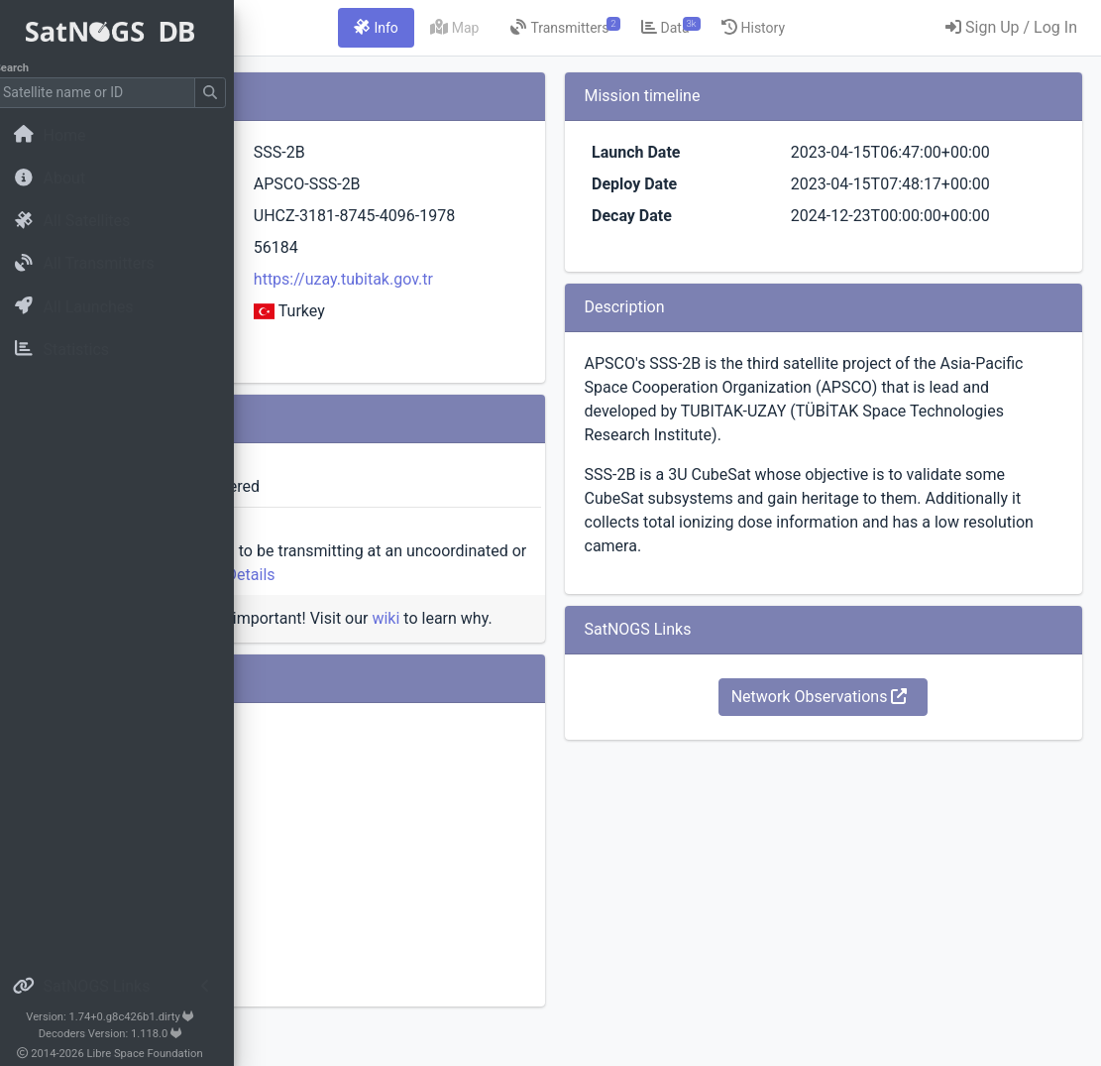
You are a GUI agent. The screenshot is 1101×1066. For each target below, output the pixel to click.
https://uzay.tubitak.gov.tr (539, 303)
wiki (633, 642)
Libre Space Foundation (159, 1053)
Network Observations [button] (881, 815)
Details (623, 598)
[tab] (499, 28)
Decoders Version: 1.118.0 (124, 1033)
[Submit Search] (224, 92)
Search (25, 67)
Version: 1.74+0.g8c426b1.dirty (123, 1016)
